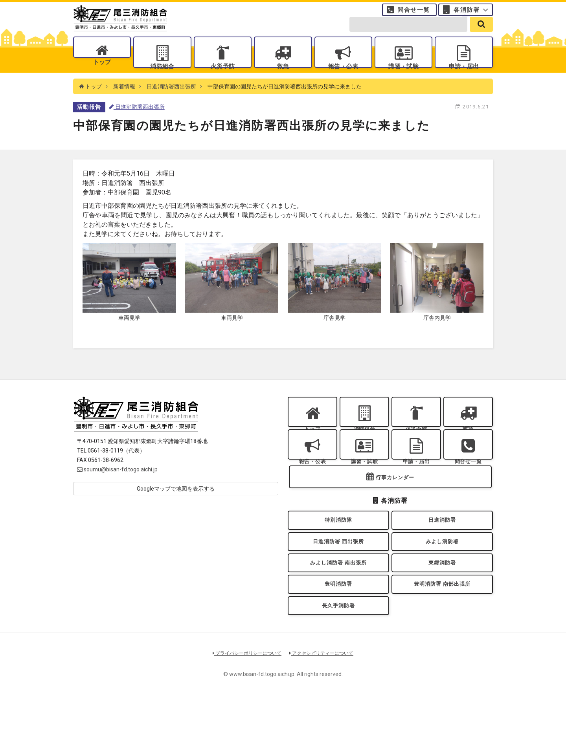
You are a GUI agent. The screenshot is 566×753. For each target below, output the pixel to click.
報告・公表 (343, 75)
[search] (481, 32)
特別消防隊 (338, 556)
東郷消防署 (442, 607)
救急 (283, 75)
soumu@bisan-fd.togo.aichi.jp (117, 485)
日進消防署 (442, 556)
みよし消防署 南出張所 (338, 607)
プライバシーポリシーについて (244, 707)
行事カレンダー (395, 511)
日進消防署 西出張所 (338, 581)
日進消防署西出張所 (171, 102)
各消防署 (467, 13)
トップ (102, 75)
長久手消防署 (338, 657)
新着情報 (124, 102)
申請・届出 (464, 75)
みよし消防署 (442, 581)
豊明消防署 (338, 632)
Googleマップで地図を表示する (176, 504)
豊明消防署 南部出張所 (442, 632)
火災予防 (222, 75)
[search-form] (408, 32)
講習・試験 (403, 75)
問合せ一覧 (413, 13)
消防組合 (162, 75)
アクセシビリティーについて (324, 707)
